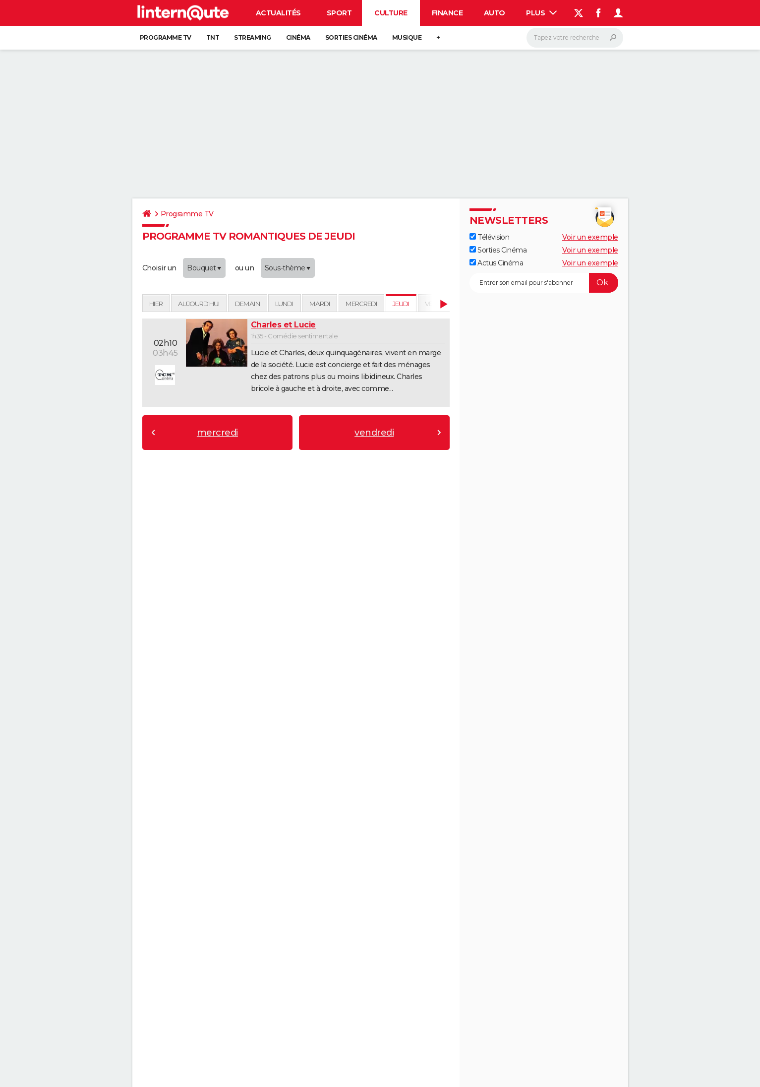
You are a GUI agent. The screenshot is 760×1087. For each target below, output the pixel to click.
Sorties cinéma (351, 37)
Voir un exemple (590, 237)
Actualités (278, 12)
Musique (407, 37)
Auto (494, 12)
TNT (213, 37)
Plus (541, 12)
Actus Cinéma (496, 262)
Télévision (489, 237)
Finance (447, 12)
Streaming (252, 37)
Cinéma (298, 37)
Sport (339, 12)
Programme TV (165, 37)
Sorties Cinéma (498, 250)
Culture (391, 12)
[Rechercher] (574, 38)
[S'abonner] (543, 283)
